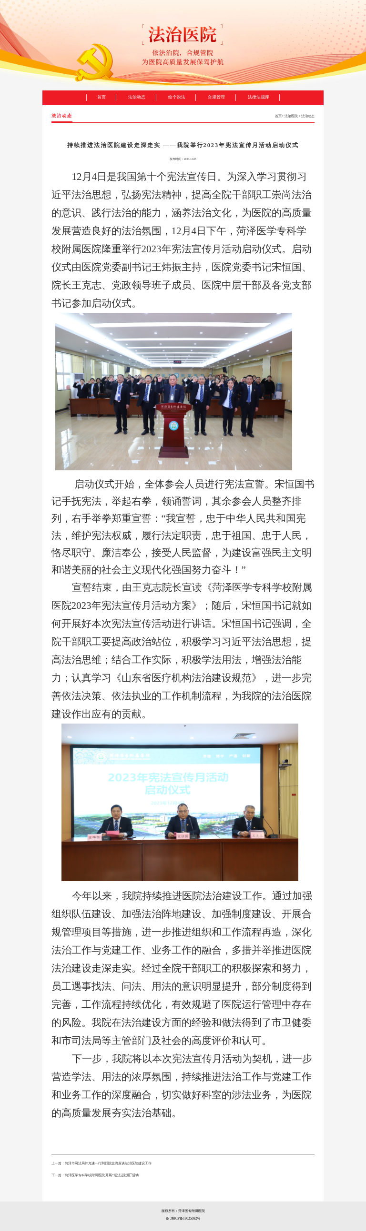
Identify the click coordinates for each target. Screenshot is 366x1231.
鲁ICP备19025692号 (186, 1218)
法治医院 (291, 116)
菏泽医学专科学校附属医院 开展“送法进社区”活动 (102, 1175)
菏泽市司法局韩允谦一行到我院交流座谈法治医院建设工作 (108, 1163)
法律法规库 (258, 97)
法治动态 (308, 116)
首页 (278, 116)
